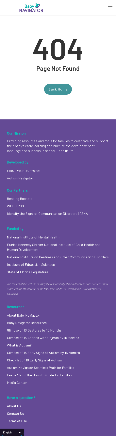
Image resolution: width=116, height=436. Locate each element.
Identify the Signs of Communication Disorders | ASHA (47, 213)
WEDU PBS (15, 206)
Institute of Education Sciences (31, 264)
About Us (14, 406)
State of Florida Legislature (27, 272)
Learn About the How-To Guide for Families (39, 375)
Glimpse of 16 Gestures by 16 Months (34, 330)
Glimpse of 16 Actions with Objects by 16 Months (43, 337)
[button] (110, 8)
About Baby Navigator (23, 315)
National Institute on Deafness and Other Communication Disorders (58, 257)
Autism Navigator (20, 178)
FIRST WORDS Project (24, 170)
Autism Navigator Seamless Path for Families (40, 367)
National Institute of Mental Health (33, 237)
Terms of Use (17, 421)
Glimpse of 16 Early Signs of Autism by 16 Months (43, 352)
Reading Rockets (19, 198)
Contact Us (15, 413)
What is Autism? (19, 345)
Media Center (17, 382)
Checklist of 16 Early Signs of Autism (34, 360)
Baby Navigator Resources (27, 323)
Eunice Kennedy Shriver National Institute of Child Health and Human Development (54, 247)
